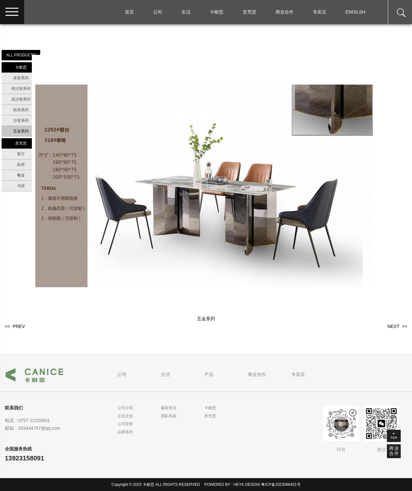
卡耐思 (216, 11)
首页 (129, 11)
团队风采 (168, 416)
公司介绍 (125, 408)
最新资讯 (168, 408)
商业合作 (285, 11)
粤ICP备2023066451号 (281, 484)
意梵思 (249, 11)
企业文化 (125, 416)
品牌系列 (125, 432)
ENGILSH (355, 11)
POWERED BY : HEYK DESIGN (232, 484)
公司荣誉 (125, 424)
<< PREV (15, 326)
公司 (157, 11)
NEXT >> (397, 326)
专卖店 (319, 11)
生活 (186, 11)
